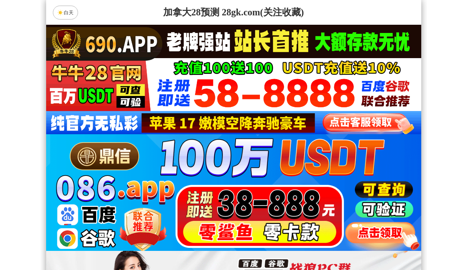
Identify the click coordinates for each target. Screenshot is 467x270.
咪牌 (286, 151)
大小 (257, 244)
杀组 (209, 244)
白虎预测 (170, 204)
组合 (162, 244)
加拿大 (162, 185)
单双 (304, 244)
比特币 (305, 185)
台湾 (257, 185)
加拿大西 (210, 185)
